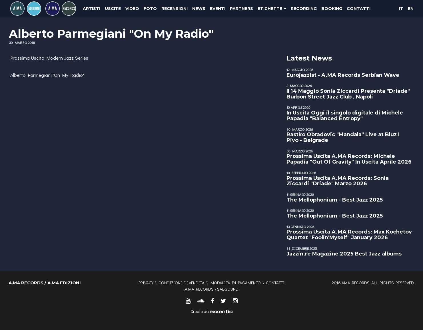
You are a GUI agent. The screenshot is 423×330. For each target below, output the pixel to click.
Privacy (146, 282)
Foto (150, 8)
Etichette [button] (272, 8)
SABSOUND (227, 289)
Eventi (217, 8)
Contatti (358, 8)
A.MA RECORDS (199, 289)
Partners (241, 8)
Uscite (113, 8)
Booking (331, 8)
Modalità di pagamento (236, 282)
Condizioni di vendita (182, 282)
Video (132, 8)
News (198, 8)
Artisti (91, 8)
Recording (304, 8)
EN (411, 8)
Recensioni (174, 8)
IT (401, 8)
